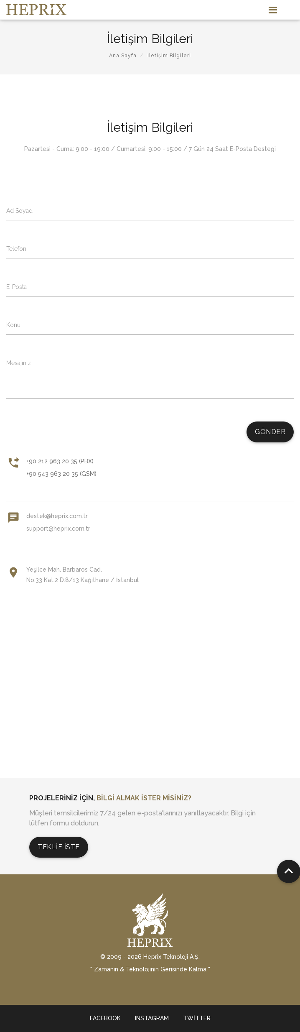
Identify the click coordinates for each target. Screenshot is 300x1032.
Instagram (152, 1018)
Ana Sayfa (123, 56)
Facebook (105, 1018)
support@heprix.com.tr (58, 528)
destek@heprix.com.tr (57, 516)
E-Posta (16, 287)
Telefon (16, 248)
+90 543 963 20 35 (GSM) (61, 473)
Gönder (270, 432)
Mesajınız (18, 363)
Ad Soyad (19, 210)
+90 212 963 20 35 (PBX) (60, 461)
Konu (13, 325)
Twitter (197, 1018)
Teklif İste (59, 847)
